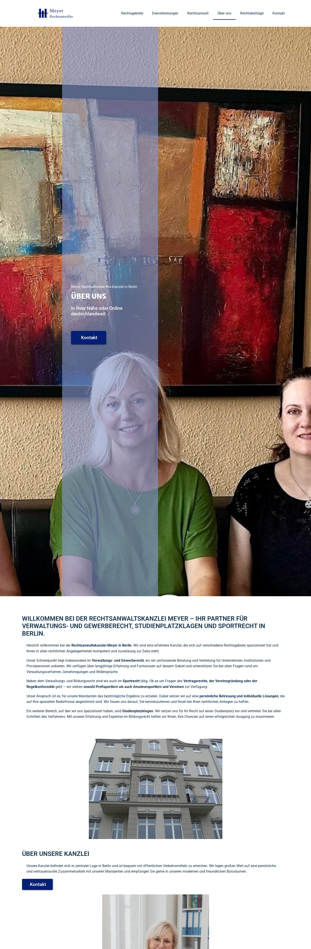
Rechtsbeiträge (252, 13)
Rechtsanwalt (198, 13)
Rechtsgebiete (132, 13)
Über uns (224, 13)
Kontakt (278, 13)
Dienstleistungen (165, 13)
